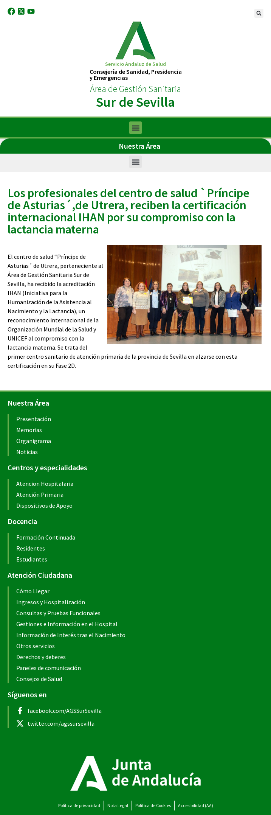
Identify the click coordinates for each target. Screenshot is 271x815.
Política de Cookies (153, 805)
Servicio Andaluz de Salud (135, 64)
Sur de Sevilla (135, 101)
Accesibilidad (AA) (195, 805)
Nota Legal (117, 805)
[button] (258, 13)
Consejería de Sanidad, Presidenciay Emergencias (136, 74)
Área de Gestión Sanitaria (135, 89)
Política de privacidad (79, 805)
